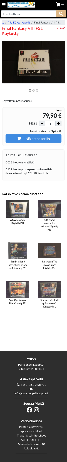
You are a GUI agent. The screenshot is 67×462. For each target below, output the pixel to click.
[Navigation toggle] (4, 5)
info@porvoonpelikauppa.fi (31, 393)
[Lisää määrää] (58, 123)
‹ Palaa (61, 27)
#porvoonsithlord (31, 431)
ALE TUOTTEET (31, 439)
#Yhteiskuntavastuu (31, 426)
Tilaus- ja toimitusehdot (31, 435)
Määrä (33, 123)
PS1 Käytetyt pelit (19, 22)
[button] (6, 62)
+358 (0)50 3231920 (33, 384)
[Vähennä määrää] (42, 123)
